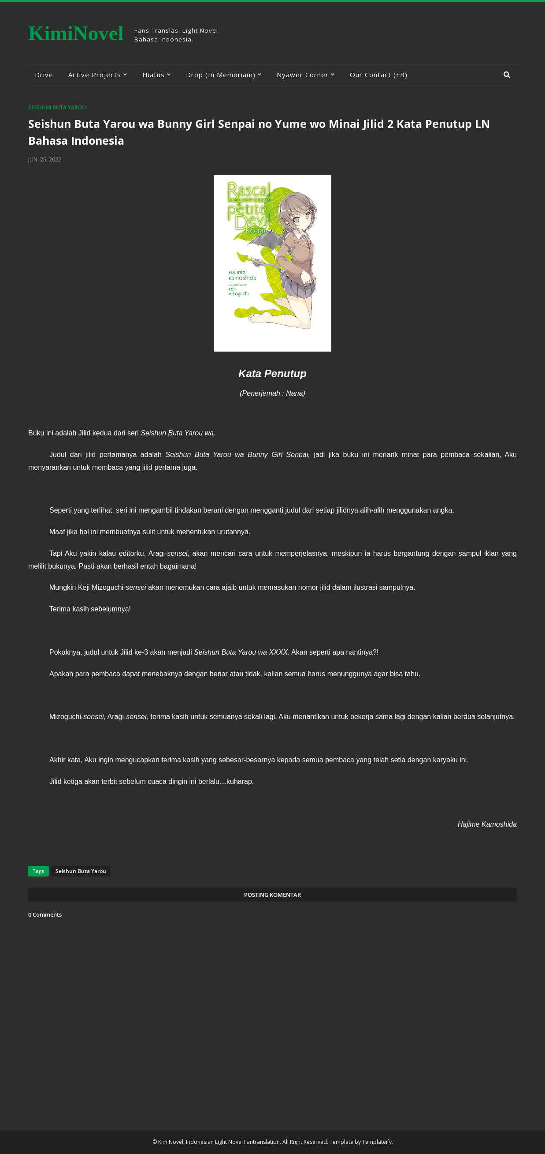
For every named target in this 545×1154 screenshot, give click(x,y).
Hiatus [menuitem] (153, 74)
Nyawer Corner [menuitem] (303, 74)
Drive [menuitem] (44, 74)
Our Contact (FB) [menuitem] (379, 74)
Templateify (377, 1142)
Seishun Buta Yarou (57, 107)
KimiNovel (76, 33)
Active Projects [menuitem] (94, 74)
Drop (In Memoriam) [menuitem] (221, 74)
